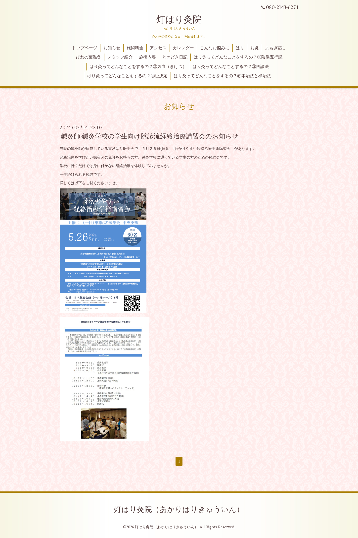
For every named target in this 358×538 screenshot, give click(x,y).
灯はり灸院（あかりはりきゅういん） (179, 509)
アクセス (158, 48)
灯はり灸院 (179, 19)
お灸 (254, 48)
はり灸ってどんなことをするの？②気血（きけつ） (138, 66)
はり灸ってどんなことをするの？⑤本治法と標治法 (222, 76)
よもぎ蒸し (275, 48)
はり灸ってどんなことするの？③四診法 (231, 66)
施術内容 (147, 57)
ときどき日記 (174, 57)
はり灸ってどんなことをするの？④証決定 (127, 76)
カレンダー (183, 48)
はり (240, 48)
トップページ (84, 48)
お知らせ (111, 48)
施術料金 (135, 48)
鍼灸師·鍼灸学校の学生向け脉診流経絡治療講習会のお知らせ (150, 136)
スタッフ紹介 (120, 57)
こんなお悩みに (214, 48)
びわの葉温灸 (88, 57)
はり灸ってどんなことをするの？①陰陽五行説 (238, 57)
